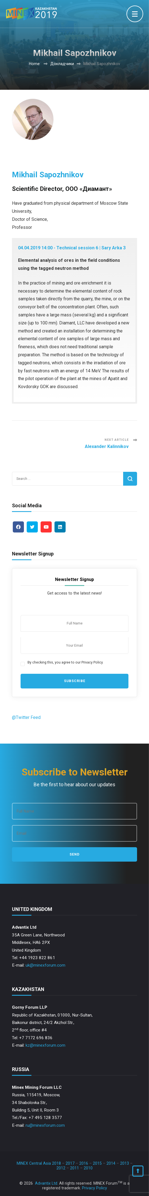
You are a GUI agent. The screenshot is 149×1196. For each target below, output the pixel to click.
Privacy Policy (94, 1188)
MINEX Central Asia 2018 (39, 1163)
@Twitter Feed (26, 717)
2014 (110, 1163)
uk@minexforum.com (45, 965)
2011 (74, 1168)
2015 (97, 1163)
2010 (88, 1168)
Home (34, 64)
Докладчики (62, 64)
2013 (124, 1163)
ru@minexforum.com (45, 1125)
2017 (70, 1163)
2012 (60, 1168)
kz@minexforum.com (45, 1045)
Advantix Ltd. (46, 1183)
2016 (83, 1163)
